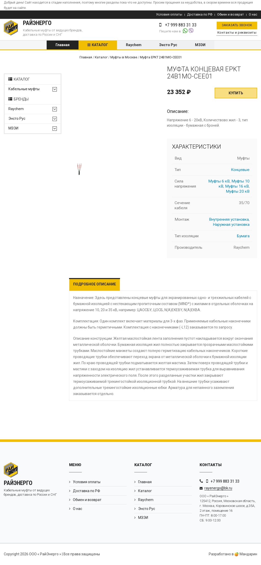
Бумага (243, 236)
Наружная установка (231, 224)
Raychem (133, 45)
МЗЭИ (200, 45)
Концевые (240, 169)
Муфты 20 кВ (238, 191)
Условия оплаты (169, 14)
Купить (236, 93)
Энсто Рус (168, 45)
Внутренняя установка (229, 219)
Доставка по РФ (199, 14)
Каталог (100, 45)
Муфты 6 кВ (219, 181)
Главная (63, 45)
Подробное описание (94, 284)
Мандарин (245, 554)
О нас (253, 14)
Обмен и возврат (230, 14)
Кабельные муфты (24, 89)
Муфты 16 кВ (237, 186)
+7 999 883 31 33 (225, 481)
